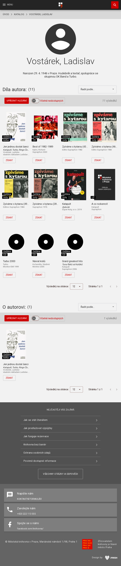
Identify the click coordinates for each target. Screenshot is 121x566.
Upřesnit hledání (17, 100)
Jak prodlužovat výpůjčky (37, 428)
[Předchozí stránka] (110, 286)
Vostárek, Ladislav (40, 14)
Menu (7, 4)
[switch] (35, 100)
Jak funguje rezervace (36, 436)
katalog (19, 14)
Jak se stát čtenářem (35, 420)
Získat (9, 160)
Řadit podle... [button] (88, 89)
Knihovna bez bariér (34, 444)
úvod (6, 14)
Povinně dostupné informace (39, 460)
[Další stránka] (117, 286)
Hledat (113, 3)
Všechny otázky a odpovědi (60, 474)
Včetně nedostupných (51, 100)
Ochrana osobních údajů (37, 452)
